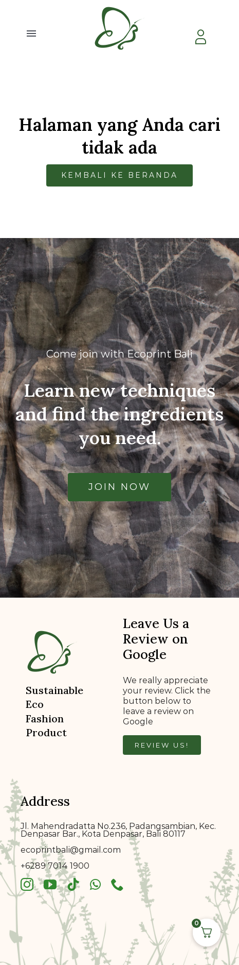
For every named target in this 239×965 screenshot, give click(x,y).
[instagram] (27, 884)
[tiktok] (73, 884)
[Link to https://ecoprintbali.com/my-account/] (200, 37)
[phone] (117, 884)
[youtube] (50, 884)
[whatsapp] (95, 884)
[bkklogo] (119, 6)
